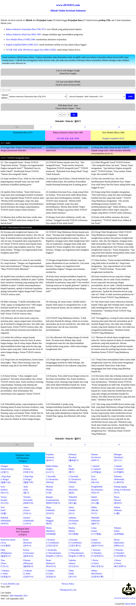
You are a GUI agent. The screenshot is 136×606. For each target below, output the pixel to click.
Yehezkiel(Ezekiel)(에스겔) (73, 500)
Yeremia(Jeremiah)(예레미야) (28, 500)
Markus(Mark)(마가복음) (74, 531)
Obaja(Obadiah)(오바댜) (50, 510)
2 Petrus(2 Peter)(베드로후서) (120, 563)
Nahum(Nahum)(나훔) (118, 510)
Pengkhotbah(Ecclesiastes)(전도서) (97, 490)
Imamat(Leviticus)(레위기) (96, 457)
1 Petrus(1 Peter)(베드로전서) (97, 563)
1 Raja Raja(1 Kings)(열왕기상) (6, 479)
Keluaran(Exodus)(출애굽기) (74, 457)
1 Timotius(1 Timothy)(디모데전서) (97, 553)
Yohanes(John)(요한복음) (119, 531)
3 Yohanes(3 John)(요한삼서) (51, 574)
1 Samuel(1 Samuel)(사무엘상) (96, 469)
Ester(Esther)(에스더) (4, 490)
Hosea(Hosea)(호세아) (118, 500)
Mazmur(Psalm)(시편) (49, 490)
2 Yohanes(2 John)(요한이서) (28, 574)
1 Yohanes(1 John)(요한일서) (6, 574)
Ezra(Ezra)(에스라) (95, 479)
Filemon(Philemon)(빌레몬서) (28, 563)
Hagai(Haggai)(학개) (50, 521)
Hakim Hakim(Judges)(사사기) (52, 469)
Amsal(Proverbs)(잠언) (73, 490)
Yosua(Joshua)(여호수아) (28, 469)
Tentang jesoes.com (68, 590)
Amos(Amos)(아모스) (27, 510)
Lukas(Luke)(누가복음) (96, 531)
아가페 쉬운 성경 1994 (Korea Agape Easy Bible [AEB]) (31, 50)
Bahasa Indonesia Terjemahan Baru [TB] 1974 (26, 29)
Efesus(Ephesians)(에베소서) (119, 543)
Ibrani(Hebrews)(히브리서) (51, 563)
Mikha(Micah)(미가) (94, 510)
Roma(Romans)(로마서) (27, 543)
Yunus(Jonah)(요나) (72, 510)
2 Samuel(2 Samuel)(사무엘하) (119, 469)
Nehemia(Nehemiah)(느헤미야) (119, 479)
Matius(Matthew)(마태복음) (51, 531)
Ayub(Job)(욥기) (26, 490)
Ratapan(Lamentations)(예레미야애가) (53, 500)
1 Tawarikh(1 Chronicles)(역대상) (52, 479)
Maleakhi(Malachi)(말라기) (95, 521)
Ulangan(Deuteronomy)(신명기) (7, 469)
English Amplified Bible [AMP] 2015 (22, 45)
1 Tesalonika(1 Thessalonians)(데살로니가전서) (54, 553)
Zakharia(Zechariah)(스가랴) (74, 521)
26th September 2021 (19, 595)
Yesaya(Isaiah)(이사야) (4, 500)
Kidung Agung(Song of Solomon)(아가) (122, 490)
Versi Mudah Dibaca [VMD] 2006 (20, 39)
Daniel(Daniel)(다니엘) (95, 500)
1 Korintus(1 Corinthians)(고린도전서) (52, 543)
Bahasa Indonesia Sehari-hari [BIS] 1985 (23, 34)
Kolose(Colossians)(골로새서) (28, 553)
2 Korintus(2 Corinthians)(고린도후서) (75, 543)
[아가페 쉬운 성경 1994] (68, 138)
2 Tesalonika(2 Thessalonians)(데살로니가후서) (77, 553)
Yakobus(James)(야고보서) (74, 563)
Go (74, 115)
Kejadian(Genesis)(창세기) (50, 457)
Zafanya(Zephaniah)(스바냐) (28, 521)
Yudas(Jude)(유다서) (72, 574)
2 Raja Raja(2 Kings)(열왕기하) (28, 479)
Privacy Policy (68, 584)
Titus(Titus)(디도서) (4, 563)
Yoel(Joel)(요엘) (3, 510)
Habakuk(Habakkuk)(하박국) (6, 521)
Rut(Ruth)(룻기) (71, 469)
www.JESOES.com (11, 584)
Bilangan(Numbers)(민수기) (118, 457)
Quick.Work (130, 604)
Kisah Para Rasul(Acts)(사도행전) (8, 543)
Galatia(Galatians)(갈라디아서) (97, 543)
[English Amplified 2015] (113, 138)
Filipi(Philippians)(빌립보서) (6, 553)
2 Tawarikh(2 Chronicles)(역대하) (75, 479)
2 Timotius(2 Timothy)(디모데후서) (120, 553)
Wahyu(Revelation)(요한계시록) (97, 574)
